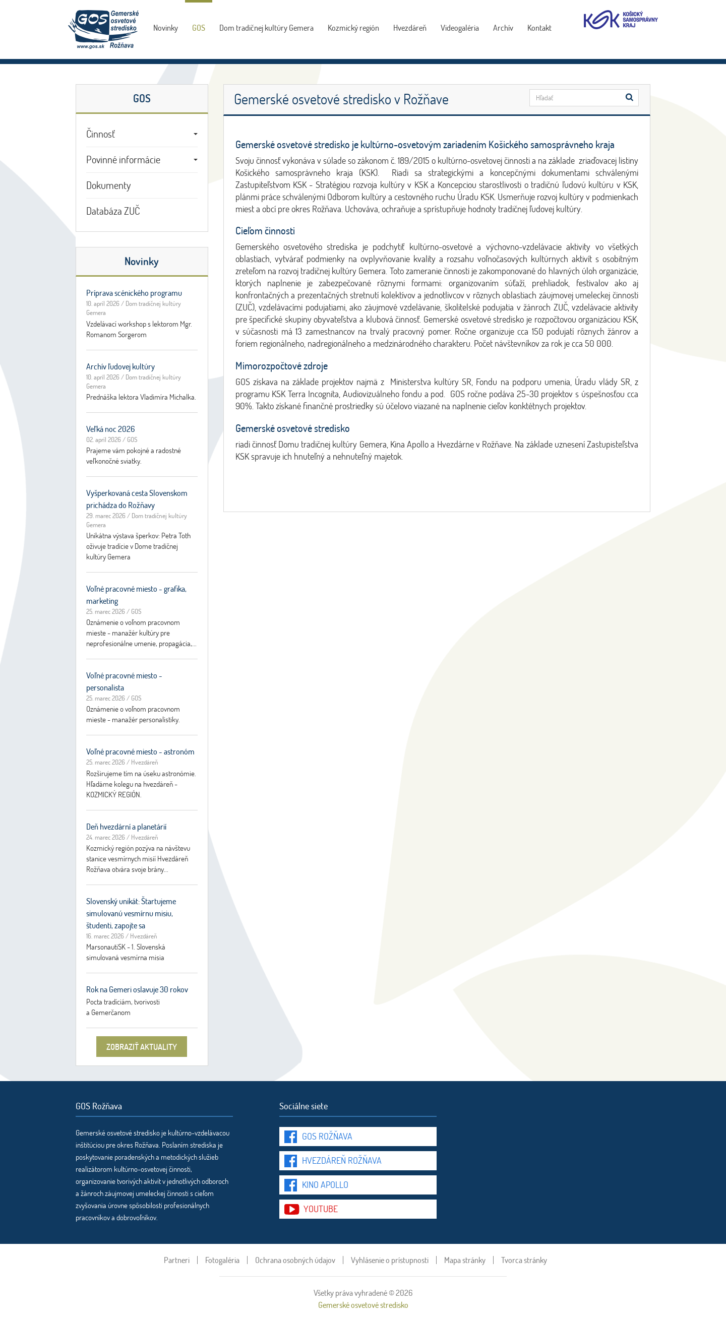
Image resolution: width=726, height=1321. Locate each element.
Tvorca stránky (524, 1260)
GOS (198, 27)
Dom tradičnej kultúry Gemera (266, 27)
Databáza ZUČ (113, 210)
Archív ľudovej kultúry (120, 366)
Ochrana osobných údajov (295, 1260)
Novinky (165, 27)
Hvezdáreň (410, 27)
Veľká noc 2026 (110, 428)
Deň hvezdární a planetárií (126, 826)
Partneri (177, 1260)
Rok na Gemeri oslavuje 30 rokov (137, 989)
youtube (321, 1209)
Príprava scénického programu (134, 292)
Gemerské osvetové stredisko (363, 1304)
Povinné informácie (142, 159)
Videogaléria (460, 27)
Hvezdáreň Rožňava (342, 1160)
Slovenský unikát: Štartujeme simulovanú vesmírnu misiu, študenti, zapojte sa (131, 913)
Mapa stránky (465, 1260)
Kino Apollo (325, 1184)
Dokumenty (108, 185)
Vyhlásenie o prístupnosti (390, 1260)
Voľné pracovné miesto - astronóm (140, 751)
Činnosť (142, 133)
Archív (503, 27)
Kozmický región (353, 27)
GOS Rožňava (327, 1136)
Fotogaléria (222, 1260)
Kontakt (539, 27)
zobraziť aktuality (141, 1046)
